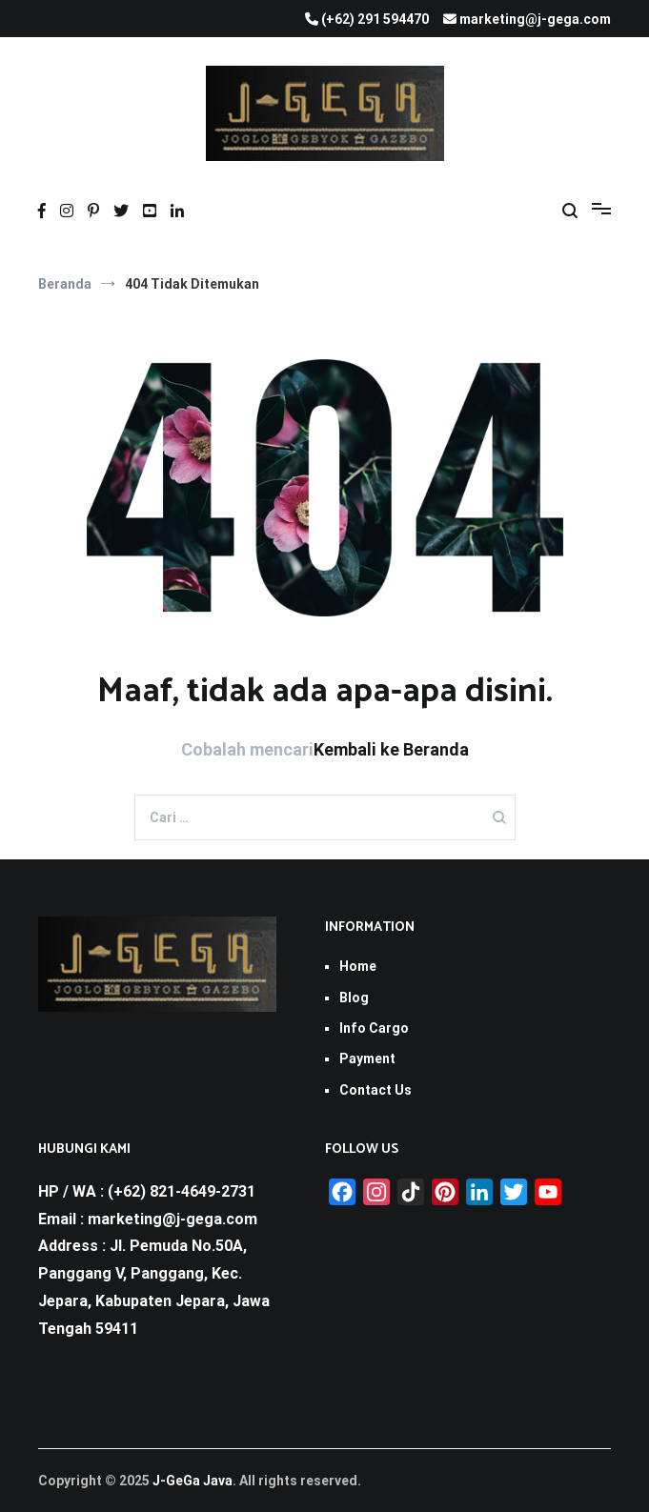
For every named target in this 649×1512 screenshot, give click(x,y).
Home (357, 966)
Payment (367, 1058)
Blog (354, 997)
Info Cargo (374, 1028)
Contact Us (375, 1090)
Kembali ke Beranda (391, 749)
